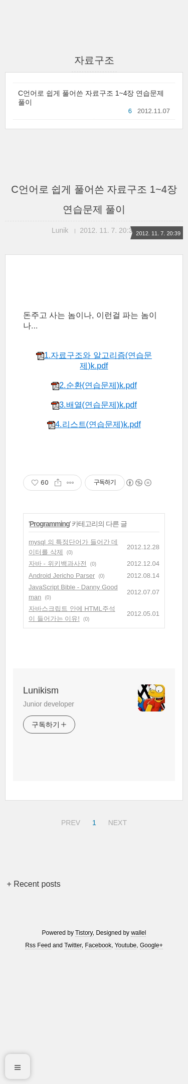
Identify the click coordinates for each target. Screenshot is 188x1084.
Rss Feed (38, 1070)
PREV (69, 946)
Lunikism (41, 816)
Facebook (98, 1070)
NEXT (116, 946)
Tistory (84, 1057)
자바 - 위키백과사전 (58, 688)
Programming (50, 649)
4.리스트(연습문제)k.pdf (94, 549)
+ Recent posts (34, 1009)
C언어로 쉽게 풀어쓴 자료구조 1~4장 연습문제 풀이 (91, 97)
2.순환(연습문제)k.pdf (94, 510)
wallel (138, 1057)
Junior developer (48, 829)
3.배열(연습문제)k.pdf (94, 530)
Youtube (126, 1070)
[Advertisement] (94, 363)
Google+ (151, 1070)
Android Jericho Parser (62, 700)
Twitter (73, 1070)
